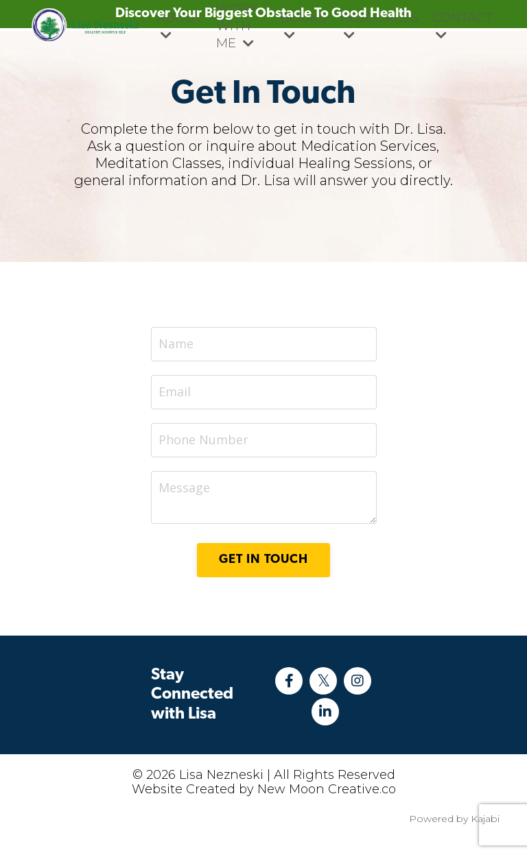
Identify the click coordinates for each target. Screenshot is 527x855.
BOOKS (304, 25)
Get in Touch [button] (263, 559)
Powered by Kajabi (454, 818)
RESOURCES (379, 25)
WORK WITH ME (237, 26)
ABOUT (179, 25)
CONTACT (462, 25)
